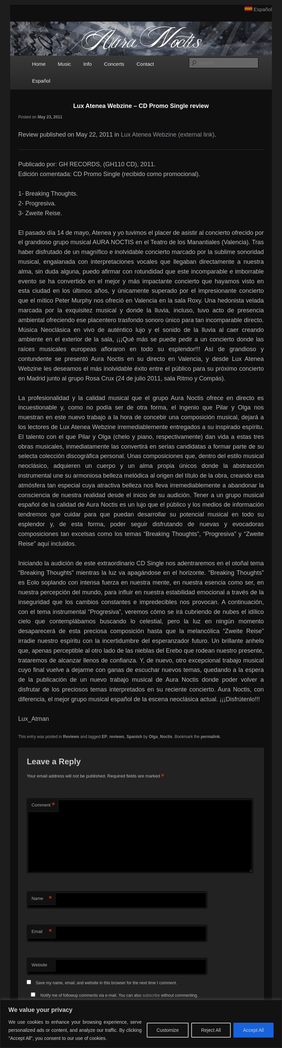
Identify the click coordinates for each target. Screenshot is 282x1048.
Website (39, 964)
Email (41, 932)
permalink (210, 736)
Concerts (114, 64)
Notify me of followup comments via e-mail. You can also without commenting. (113, 995)
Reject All (211, 1030)
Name (41, 899)
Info (87, 64)
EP (104, 736)
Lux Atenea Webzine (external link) (168, 134)
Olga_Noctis (160, 736)
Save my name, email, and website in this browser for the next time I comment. (106, 983)
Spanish (134, 736)
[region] (141, 1024)
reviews (116, 736)
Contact (145, 64)
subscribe (151, 995)
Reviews (71, 736)
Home (39, 64)
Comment (43, 805)
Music (64, 64)
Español (263, 9)
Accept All (253, 1030)
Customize (168, 1030)
